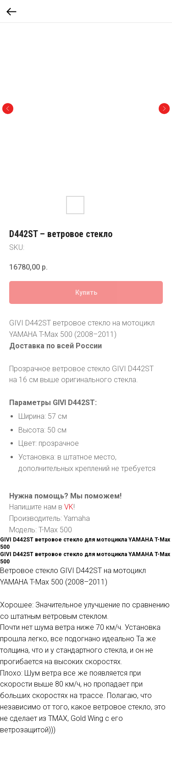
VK (68, 507)
